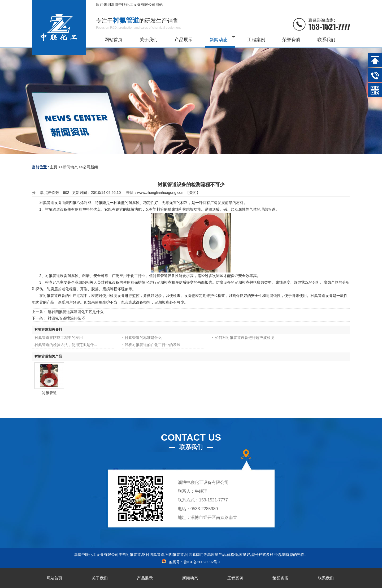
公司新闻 (90, 167)
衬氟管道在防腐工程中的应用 (58, 337)
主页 (53, 167)
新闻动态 (70, 167)
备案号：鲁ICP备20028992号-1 (191, 562)
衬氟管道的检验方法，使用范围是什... (65, 345)
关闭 (193, 192)
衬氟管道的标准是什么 (143, 337)
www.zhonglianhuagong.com (160, 192)
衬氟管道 (49, 393)
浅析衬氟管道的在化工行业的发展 (152, 345)
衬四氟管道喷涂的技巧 (66, 318)
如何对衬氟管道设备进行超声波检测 (244, 337)
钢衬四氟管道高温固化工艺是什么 (75, 312)
